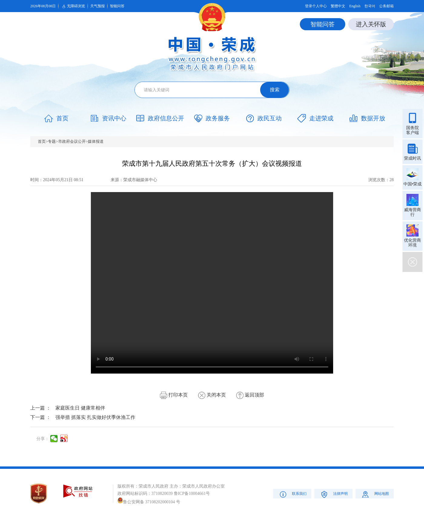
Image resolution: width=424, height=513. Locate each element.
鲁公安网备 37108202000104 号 (149, 502)
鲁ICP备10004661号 (192, 493)
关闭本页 (212, 394)
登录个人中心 (316, 6)
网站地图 (375, 494)
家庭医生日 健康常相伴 (80, 407)
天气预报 (97, 6)
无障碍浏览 (73, 6)
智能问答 (117, 6)
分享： (42, 438)
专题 (52, 141)
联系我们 (292, 494)
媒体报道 (96, 141)
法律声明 (334, 494)
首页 (42, 141)
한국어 (369, 6)
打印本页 (174, 394)
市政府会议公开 (72, 141)
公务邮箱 (386, 6)
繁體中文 (338, 6)
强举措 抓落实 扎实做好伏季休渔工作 (95, 417)
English (354, 6)
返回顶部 (250, 394)
